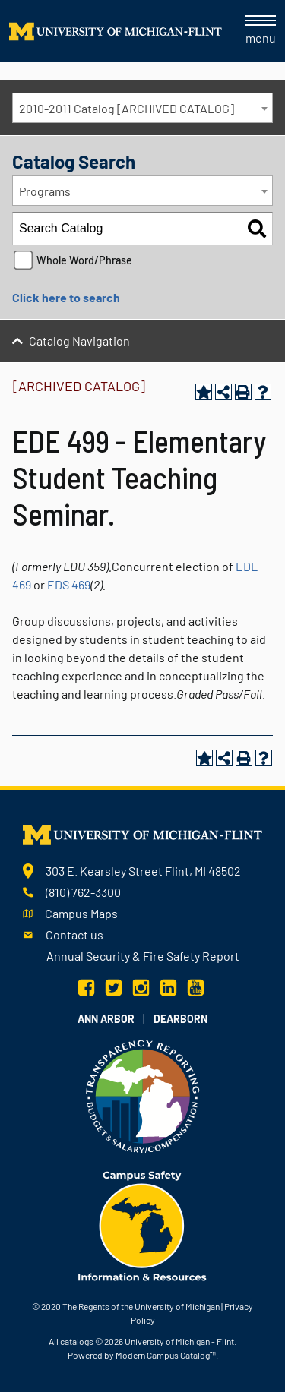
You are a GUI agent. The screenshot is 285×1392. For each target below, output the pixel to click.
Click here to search (66, 297)
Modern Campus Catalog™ (166, 1354)
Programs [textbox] (45, 191)
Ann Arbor (106, 1018)
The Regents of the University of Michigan (141, 1306)
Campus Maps (81, 913)
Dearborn (180, 1018)
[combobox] (142, 108)
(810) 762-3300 (83, 892)
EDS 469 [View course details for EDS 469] (68, 584)
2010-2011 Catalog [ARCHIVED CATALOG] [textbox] (126, 108)
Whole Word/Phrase (84, 260)
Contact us (74, 934)
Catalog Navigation (79, 340)
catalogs (76, 1341)
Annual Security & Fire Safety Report (142, 956)
